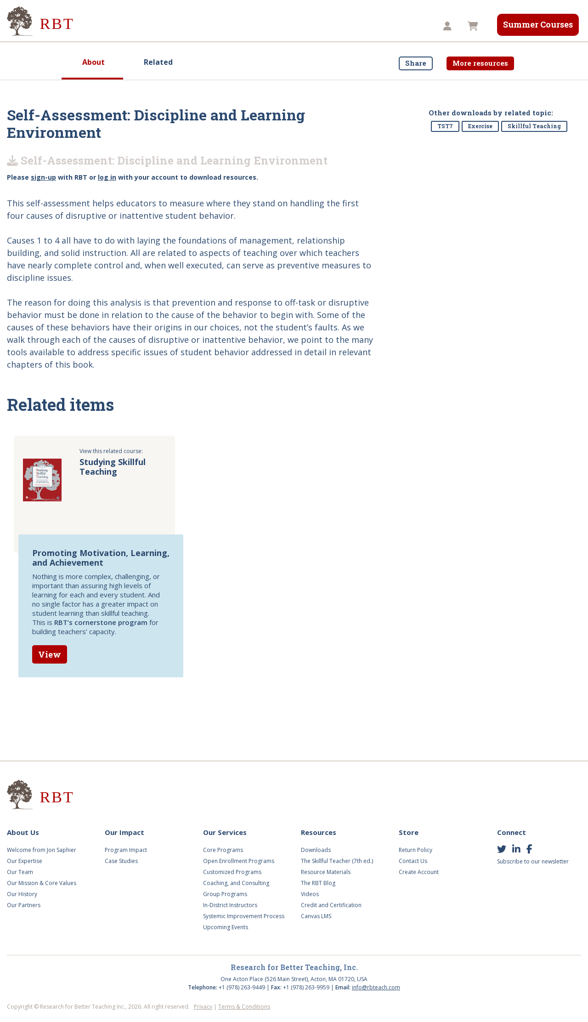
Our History (22, 894)
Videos (277, 26)
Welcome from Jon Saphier (41, 850)
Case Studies (121, 861)
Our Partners (23, 905)
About (93, 62)
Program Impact (126, 850)
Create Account (419, 872)
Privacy (203, 1007)
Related (158, 62)
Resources (326, 26)
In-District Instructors (230, 905)
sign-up (43, 177)
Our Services (223, 26)
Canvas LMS (316, 916)
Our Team (20, 872)
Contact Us (413, 861)
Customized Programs (232, 872)
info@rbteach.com (376, 987)
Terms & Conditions (244, 1007)
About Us (107, 26)
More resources (480, 63)
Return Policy (415, 850)
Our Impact (162, 26)
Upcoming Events (225, 927)
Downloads (316, 850)
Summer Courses (538, 24)
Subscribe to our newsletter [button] (533, 861)
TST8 (413, 26)
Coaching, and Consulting (236, 883)
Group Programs (225, 894)
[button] (448, 26)
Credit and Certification (331, 905)
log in (107, 177)
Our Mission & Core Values (41, 883)
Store (374, 26)
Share (415, 63)
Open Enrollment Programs (238, 861)
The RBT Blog (318, 883)
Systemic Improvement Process (243, 916)
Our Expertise (24, 861)
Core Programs (223, 850)
